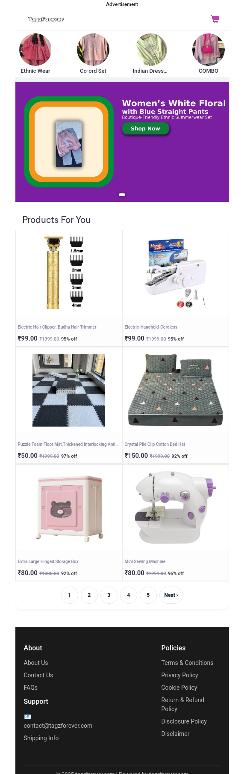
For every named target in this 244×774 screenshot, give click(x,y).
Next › (171, 595)
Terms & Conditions (188, 662)
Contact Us (38, 675)
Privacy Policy (180, 675)
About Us (36, 662)
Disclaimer (176, 733)
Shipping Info (41, 738)
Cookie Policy (179, 687)
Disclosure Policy (184, 721)
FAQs (31, 687)
